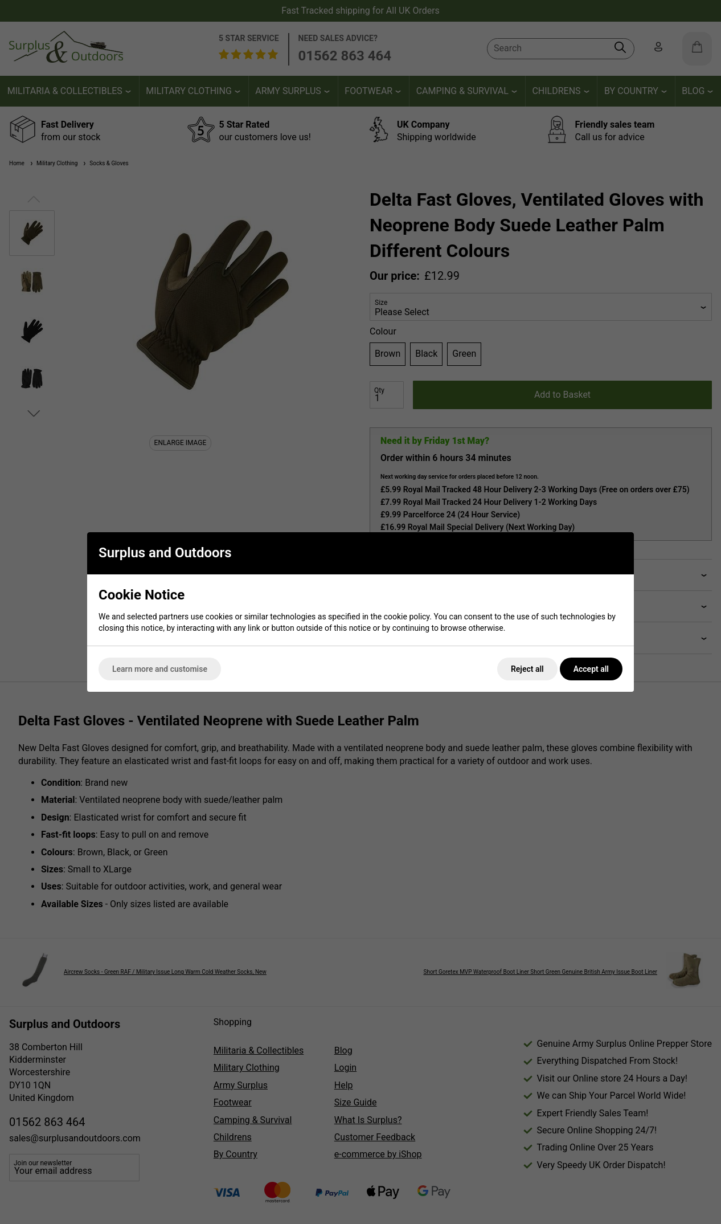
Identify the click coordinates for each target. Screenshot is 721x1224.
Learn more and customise (159, 669)
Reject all (527, 669)
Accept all (591, 669)
